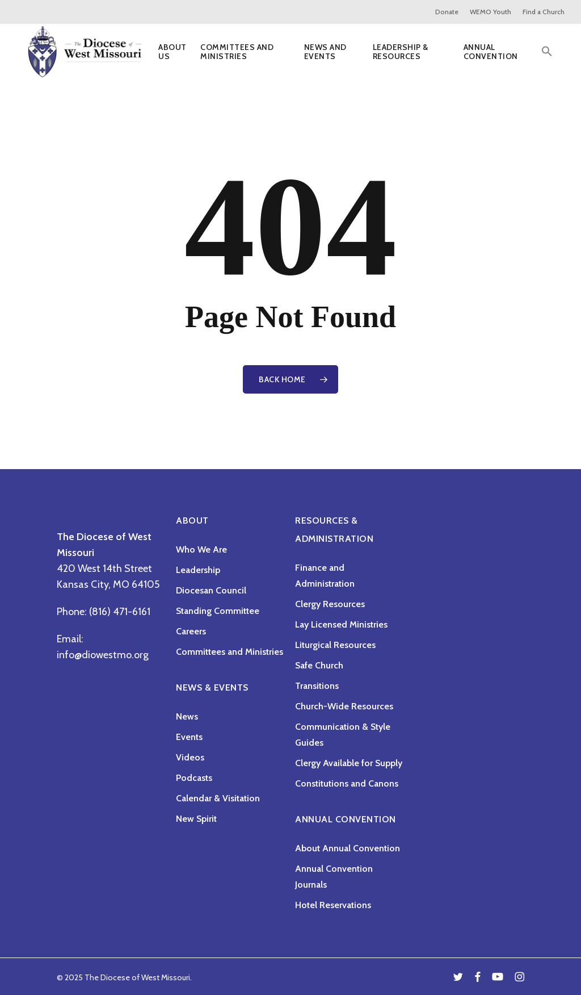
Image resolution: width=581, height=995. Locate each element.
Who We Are (201, 549)
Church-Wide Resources (344, 706)
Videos (190, 757)
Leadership (198, 570)
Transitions (317, 685)
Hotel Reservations (333, 905)
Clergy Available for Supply (348, 763)
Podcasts (194, 777)
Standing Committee (217, 610)
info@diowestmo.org (103, 655)
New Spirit (196, 818)
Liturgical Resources (335, 644)
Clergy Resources (330, 604)
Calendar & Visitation (218, 798)
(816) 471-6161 (119, 611)
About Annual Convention (347, 848)
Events (189, 736)
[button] (547, 55)
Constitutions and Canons (346, 783)
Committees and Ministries (229, 651)
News (187, 716)
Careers (191, 631)
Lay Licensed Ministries (341, 624)
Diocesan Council (211, 590)
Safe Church (319, 665)
